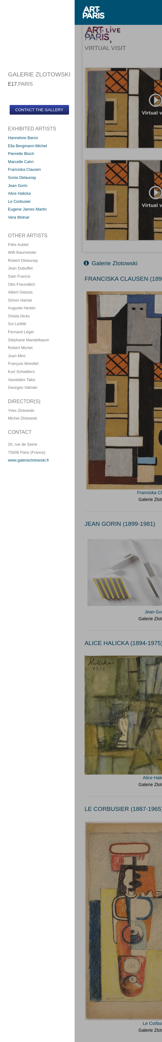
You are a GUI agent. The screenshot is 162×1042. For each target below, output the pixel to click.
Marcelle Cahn (21, 161)
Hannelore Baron (23, 137)
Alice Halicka (19, 193)
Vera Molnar (19, 217)
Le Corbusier (19, 201)
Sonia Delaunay (22, 177)
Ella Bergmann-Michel (27, 145)
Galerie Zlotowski (110, 263)
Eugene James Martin (27, 209)
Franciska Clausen (24, 169)
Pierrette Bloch (21, 153)
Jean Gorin (18, 185)
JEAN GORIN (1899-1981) (120, 524)
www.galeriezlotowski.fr (28, 460)
